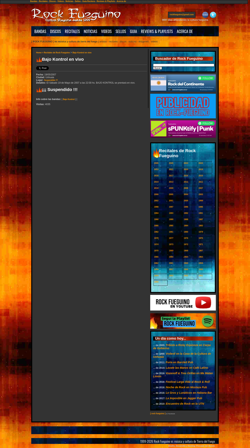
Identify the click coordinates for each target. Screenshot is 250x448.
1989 (171, 219)
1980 (186, 232)
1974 (156, 244)
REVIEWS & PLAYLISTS (157, 31)
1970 (156, 251)
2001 (171, 201)
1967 (201, 251)
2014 (156, 182)
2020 (186, 169)
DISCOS (55, 31)
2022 (156, 169)
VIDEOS (106, 31)
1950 (156, 282)
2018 (156, 176)
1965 (171, 257)
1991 (201, 213)
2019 (201, 169)
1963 (201, 257)
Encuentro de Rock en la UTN (185, 403)
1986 (156, 226)
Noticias (69, 1)
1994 (156, 213)
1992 (186, 213)
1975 (201, 238)
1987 (201, 219)
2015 (201, 176)
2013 (171, 182)
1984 (186, 226)
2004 (186, 194)
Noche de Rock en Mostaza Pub (186, 387)
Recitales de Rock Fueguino (57, 53)
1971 (201, 244)
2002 (156, 201)
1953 (171, 276)
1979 (201, 232)
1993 (171, 213)
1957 (171, 269)
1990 (156, 219)
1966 (156, 257)
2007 (201, 188)
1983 (201, 226)
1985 (171, 226)
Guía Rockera (88, 1)
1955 (201, 269)
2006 (156, 194)
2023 (201, 163)
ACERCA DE (185, 31)
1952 (186, 276)
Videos (60, 1)
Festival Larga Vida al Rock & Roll (188, 381)
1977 (171, 238)
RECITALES (72, 31)
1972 (186, 244)
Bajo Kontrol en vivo (81, 53)
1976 (186, 238)
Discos (52, 1)
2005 (171, 194)
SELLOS (121, 31)
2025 (171, 163)
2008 (186, 188)
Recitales (43, 1)
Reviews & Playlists (106, 1)
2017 (171, 176)
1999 (201, 201)
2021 (171, 169)
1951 (201, 276)
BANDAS (40, 31)
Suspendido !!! (51, 80)
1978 (156, 238)
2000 (186, 201)
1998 (156, 207)
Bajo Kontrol (69, 99)
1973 (171, 244)
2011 (201, 182)
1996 (186, 207)
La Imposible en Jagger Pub (184, 398)
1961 (171, 263)
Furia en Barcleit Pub (179, 362)
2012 (186, 182)
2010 (156, 188)
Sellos (77, 1)
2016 (186, 176)
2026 (156, 163)
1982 (156, 232)
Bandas (33, 1)
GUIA (133, 31)
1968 (186, 251)
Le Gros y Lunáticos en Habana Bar (189, 392)
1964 (186, 257)
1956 (186, 269)
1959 (201, 263)
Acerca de (121, 1)
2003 (201, 194)
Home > (40, 53)
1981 (171, 232)
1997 (171, 207)
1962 (156, 263)
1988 (186, 219)
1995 (201, 207)
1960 (186, 263)
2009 (171, 188)
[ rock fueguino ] (157, 413)
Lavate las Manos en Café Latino (187, 367)
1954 (156, 276)
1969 (171, 251)
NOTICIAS (90, 31)
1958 (156, 269)
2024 (186, 163)
